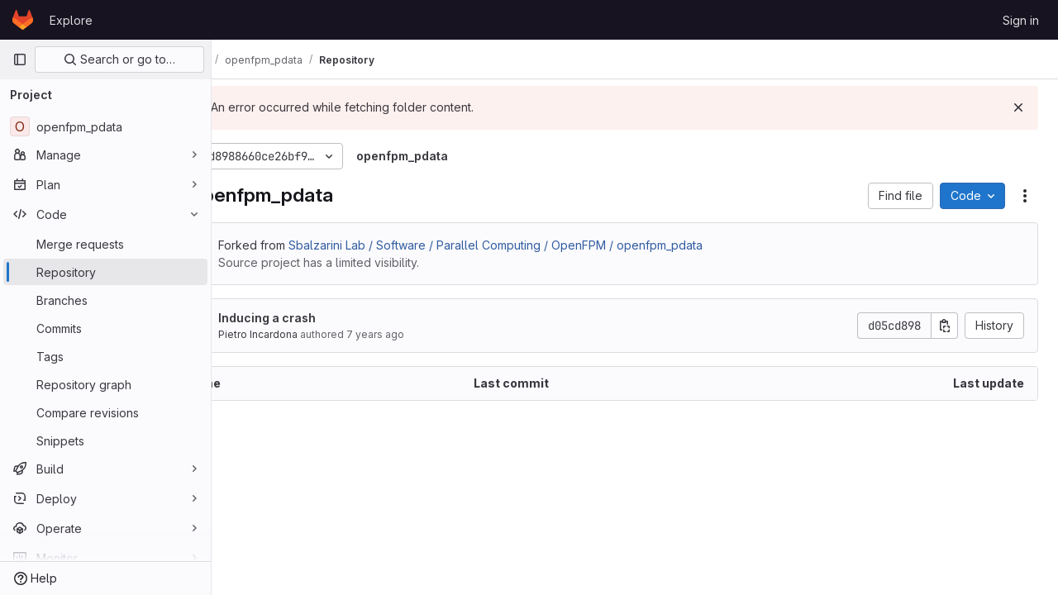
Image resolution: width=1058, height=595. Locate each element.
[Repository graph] (105, 384)
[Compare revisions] (105, 412)
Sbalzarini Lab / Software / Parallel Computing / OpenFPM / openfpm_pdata (556, 245)
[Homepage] (22, 20)
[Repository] (105, 272)
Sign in (1021, 20)
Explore (71, 20)
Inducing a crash (327, 318)
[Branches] (105, 300)
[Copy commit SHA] (945, 325)
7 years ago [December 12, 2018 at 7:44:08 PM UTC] (436, 334)
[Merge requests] (105, 244)
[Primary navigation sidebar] (20, 59)
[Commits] (105, 328)
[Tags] (105, 356)
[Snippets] (105, 440)
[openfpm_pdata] (105, 126)
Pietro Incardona (318, 334)
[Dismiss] (1018, 107)
